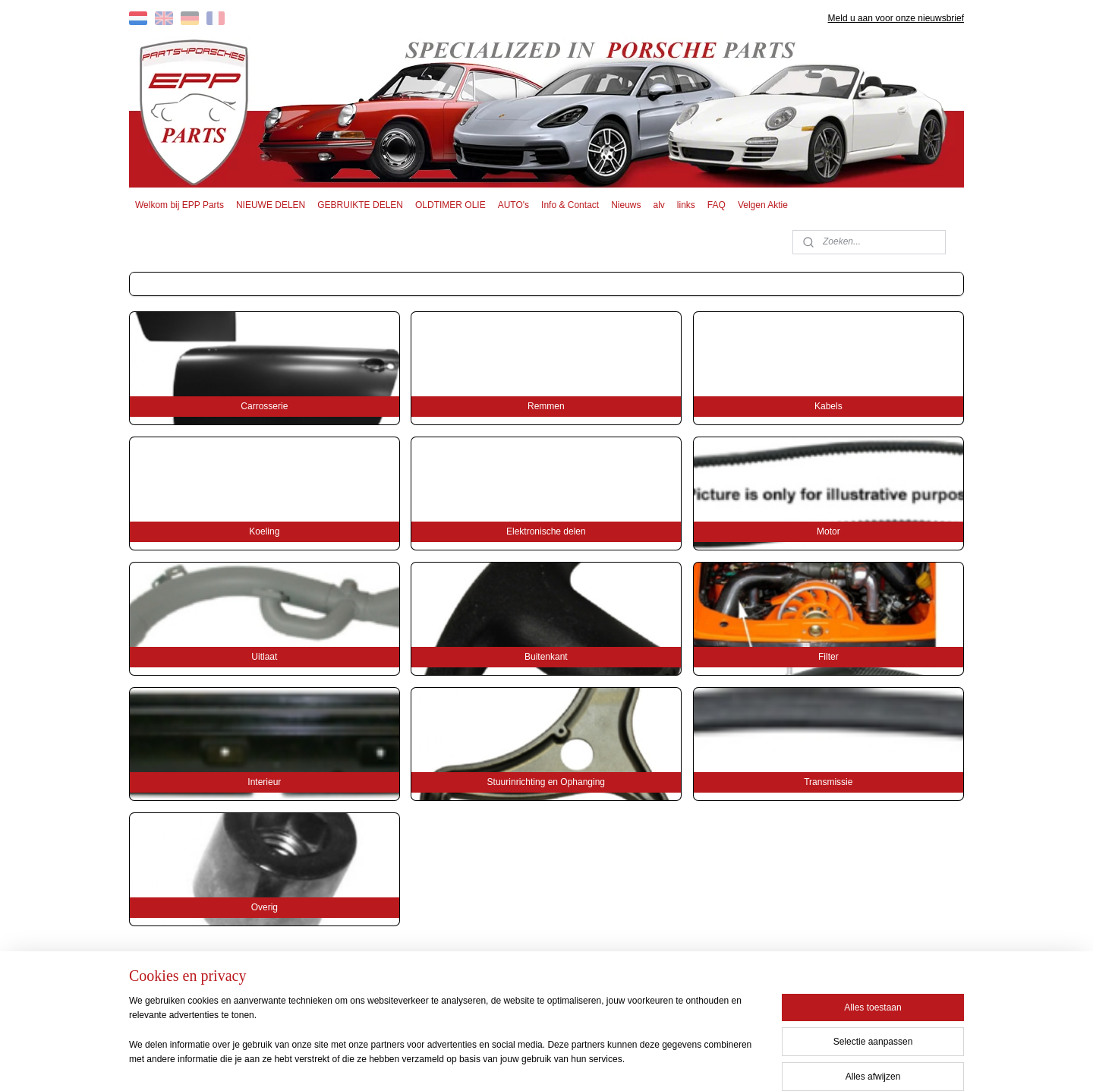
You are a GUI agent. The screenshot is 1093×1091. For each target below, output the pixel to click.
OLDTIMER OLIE (450, 205)
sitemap (497, 1062)
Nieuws (626, 205)
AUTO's (513, 205)
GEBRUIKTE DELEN (360, 205)
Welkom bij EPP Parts (179, 205)
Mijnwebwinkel (692, 1062)
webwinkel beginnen (574, 1062)
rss (524, 1062)
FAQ (716, 205)
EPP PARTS (840, 992)
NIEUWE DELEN (270, 205)
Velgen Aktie (763, 205)
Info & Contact (570, 205)
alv (659, 205)
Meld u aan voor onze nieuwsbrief (896, 18)
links (686, 205)
